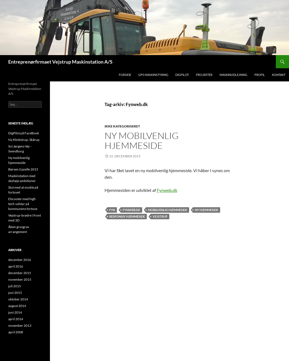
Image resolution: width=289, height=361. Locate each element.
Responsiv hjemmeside (127, 216)
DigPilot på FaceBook (23, 133)
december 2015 (19, 273)
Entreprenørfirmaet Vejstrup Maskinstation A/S (60, 62)
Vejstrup (160, 216)
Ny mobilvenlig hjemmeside (142, 140)
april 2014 (15, 319)
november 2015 (19, 279)
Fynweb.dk (167, 190)
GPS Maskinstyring (153, 74)
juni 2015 (15, 293)
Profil (259, 74)
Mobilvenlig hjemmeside (167, 210)
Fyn (112, 210)
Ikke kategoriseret (122, 126)
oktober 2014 (18, 299)
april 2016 (15, 266)
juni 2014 (15, 312)
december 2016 (19, 260)
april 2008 (15, 332)
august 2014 (17, 306)
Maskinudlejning (233, 74)
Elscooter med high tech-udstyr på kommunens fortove (22, 204)
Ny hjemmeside (206, 210)
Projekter (204, 74)
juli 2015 (14, 286)
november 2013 (19, 325)
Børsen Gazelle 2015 (23, 169)
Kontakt (278, 74)
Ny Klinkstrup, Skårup (24, 140)
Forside (125, 74)
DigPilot (182, 74)
